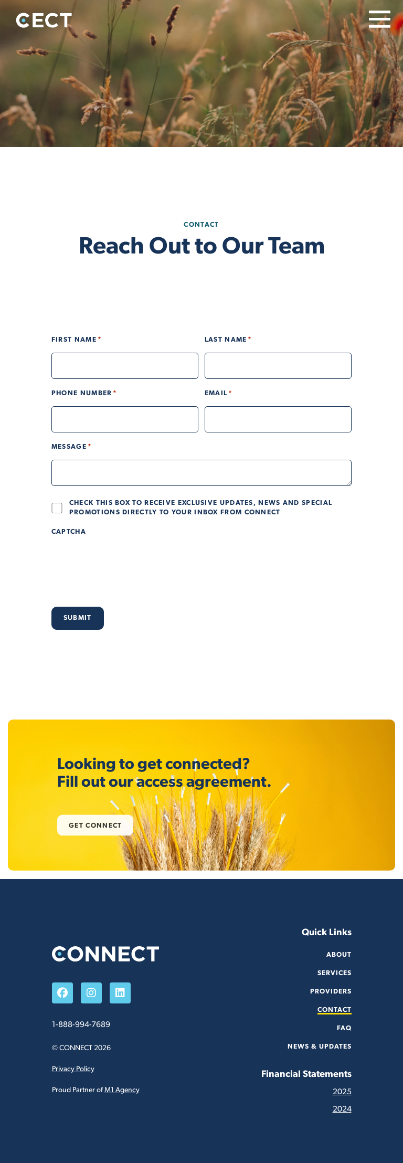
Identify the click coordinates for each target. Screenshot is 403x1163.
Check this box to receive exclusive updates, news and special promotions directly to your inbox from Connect (200, 508)
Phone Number (84, 393)
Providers (331, 991)
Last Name (228, 340)
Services (334, 973)
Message (71, 447)
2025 (342, 1092)
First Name (76, 340)
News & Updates (320, 1046)
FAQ (344, 1028)
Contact (334, 1010)
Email (218, 393)
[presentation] (131, 565)
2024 (342, 1109)
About (339, 954)
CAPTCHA (68, 531)
